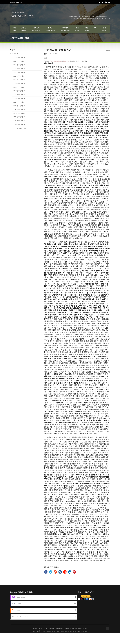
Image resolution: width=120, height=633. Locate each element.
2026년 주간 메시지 (19, 124)
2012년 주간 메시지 (19, 72)
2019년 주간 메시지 (19, 98)
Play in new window (56, 61)
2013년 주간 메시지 (19, 76)
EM (95, 28)
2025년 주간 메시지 (19, 120)
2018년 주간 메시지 (19, 94)
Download (66, 61)
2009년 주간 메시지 (19, 61)
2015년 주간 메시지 (19, 83)
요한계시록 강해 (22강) (57, 49)
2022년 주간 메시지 (19, 109)
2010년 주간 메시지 (19, 65)
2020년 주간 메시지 (19, 102)
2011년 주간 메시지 (19, 68)
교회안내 (14, 29)
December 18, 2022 (51, 54)
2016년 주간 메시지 (19, 87)
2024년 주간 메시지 (19, 117)
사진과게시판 (104, 29)
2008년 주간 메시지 (19, 57)
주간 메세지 (15, 53)
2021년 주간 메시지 (19, 106)
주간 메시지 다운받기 (20, 128)
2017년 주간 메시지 (19, 91)
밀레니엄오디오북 (23, 29)
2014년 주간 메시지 (19, 80)
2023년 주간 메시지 (19, 113)
